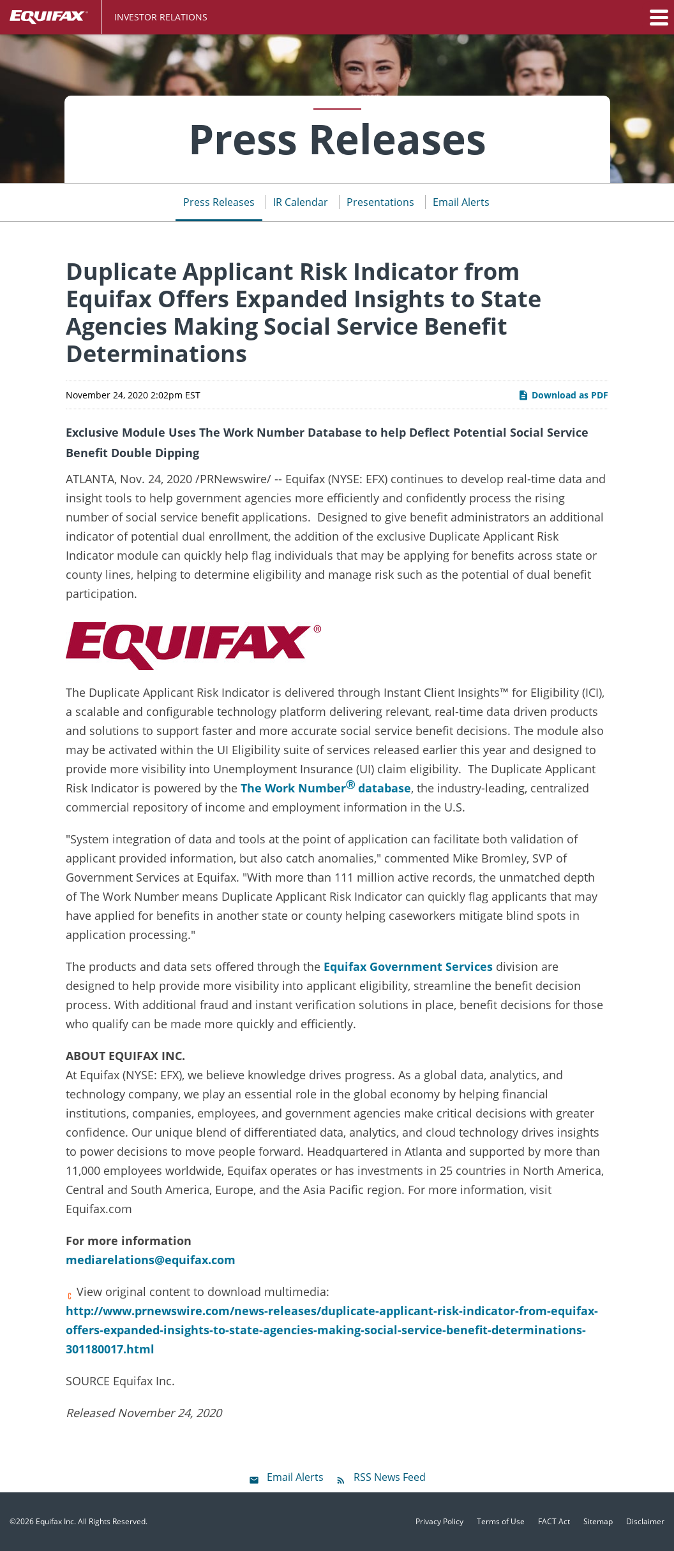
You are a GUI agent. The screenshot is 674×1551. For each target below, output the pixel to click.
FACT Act (554, 1522)
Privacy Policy (439, 1522)
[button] (658, 17)
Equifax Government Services (408, 966)
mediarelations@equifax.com (151, 1259)
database (383, 788)
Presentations (380, 202)
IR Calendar (300, 202)
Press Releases (219, 202)
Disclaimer (645, 1522)
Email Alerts (461, 202)
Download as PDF (563, 395)
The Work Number (293, 788)
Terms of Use (501, 1522)
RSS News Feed (390, 1477)
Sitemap (598, 1522)
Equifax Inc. (56, 1521)
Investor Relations (160, 17)
